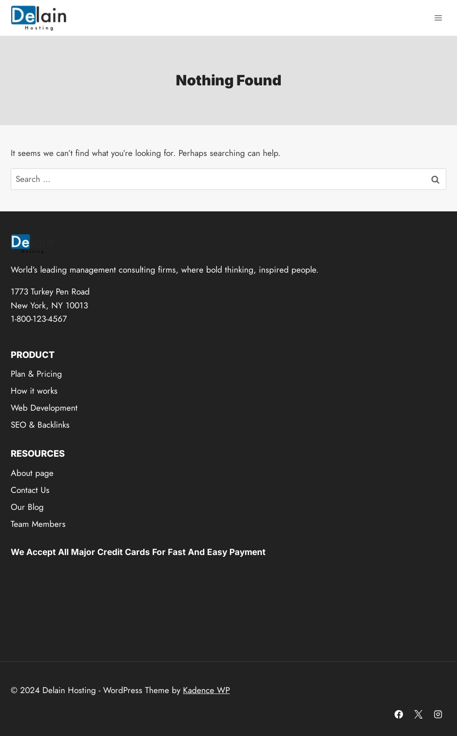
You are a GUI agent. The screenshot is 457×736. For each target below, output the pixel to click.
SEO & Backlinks (40, 425)
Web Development (44, 408)
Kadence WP (206, 690)
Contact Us (30, 490)
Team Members (38, 524)
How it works (34, 391)
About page (32, 473)
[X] (418, 714)
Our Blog (27, 507)
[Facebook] (399, 714)
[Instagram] (437, 714)
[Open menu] (438, 18)
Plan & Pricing (36, 374)
